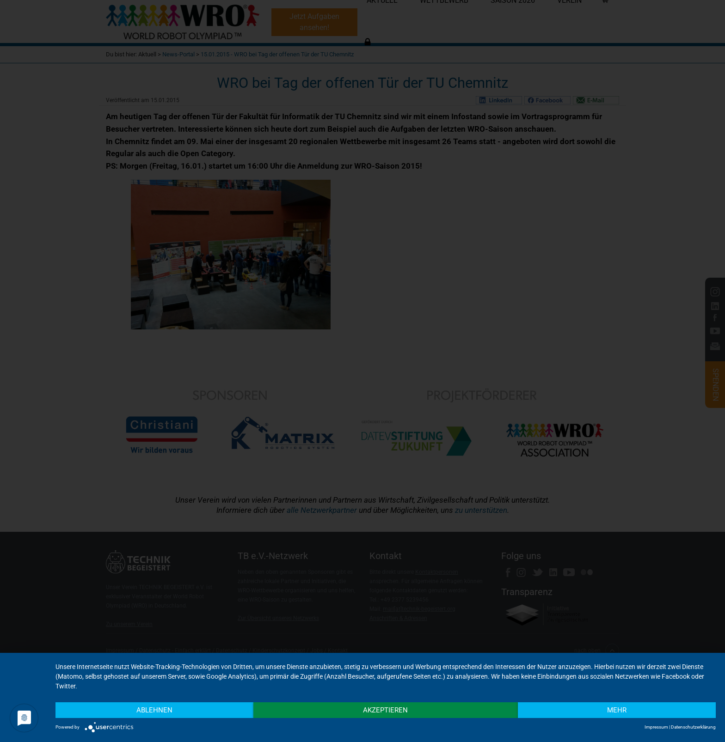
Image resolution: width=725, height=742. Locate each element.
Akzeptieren (385, 710)
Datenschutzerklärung (693, 727)
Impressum (656, 727)
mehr (617, 710)
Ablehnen (154, 710)
